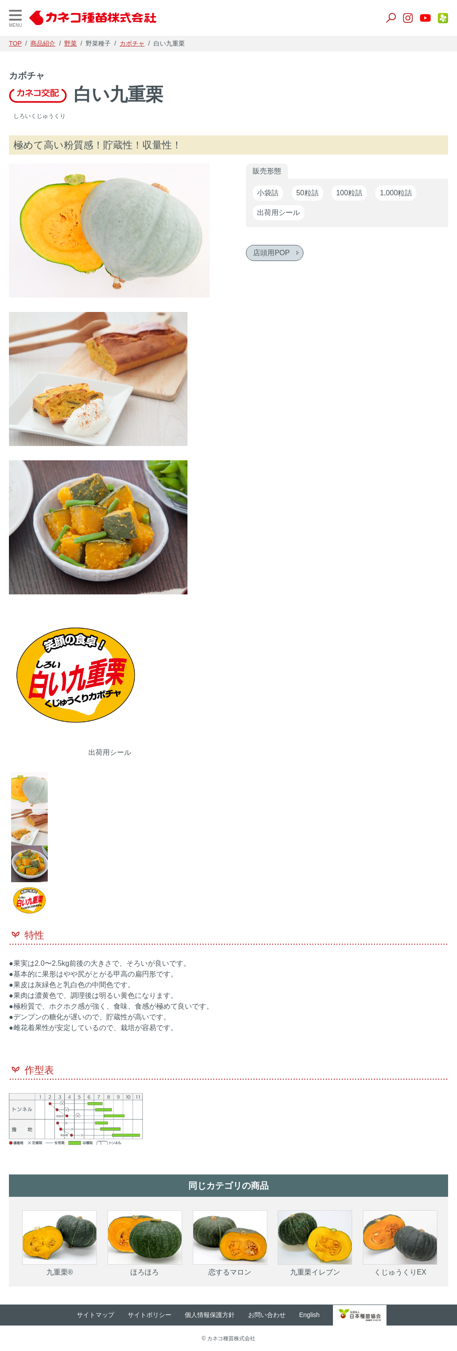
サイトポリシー (154, 1314)
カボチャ (132, 43)
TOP (15, 43)
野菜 (70, 43)
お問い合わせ (271, 1314)
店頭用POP (271, 253)
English (313, 1314)
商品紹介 (42, 43)
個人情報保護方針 (214, 1314)
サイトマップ (100, 1314)
